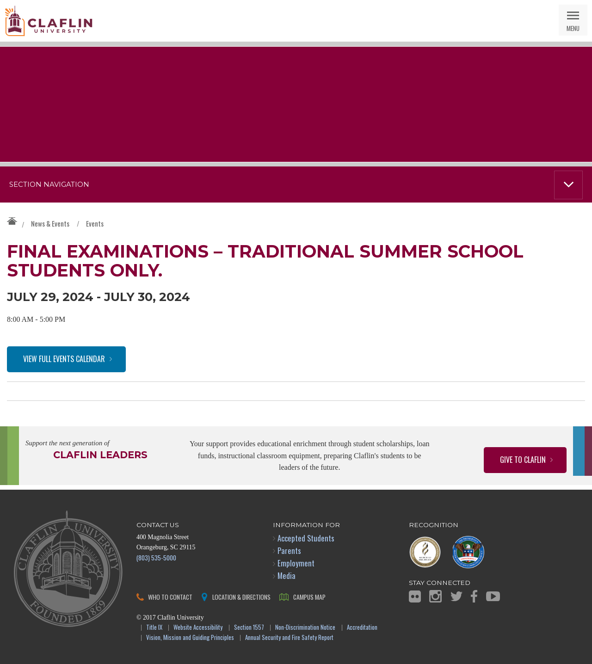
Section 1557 (249, 628)
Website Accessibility (197, 628)
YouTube (493, 596)
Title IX (154, 628)
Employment (296, 563)
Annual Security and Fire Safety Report (289, 638)
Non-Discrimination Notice (305, 628)
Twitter (456, 596)
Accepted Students (306, 538)
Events (95, 223)
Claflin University (48, 21)
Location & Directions (241, 597)
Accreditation (362, 628)
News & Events (50, 223)
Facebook (474, 596)
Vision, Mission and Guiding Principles (190, 638)
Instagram (435, 596)
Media (287, 575)
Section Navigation (49, 184)
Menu (573, 28)
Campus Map (309, 597)
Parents (289, 550)
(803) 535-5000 (156, 557)
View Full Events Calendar (64, 358)
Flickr (415, 596)
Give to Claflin (523, 459)
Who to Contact (170, 597)
